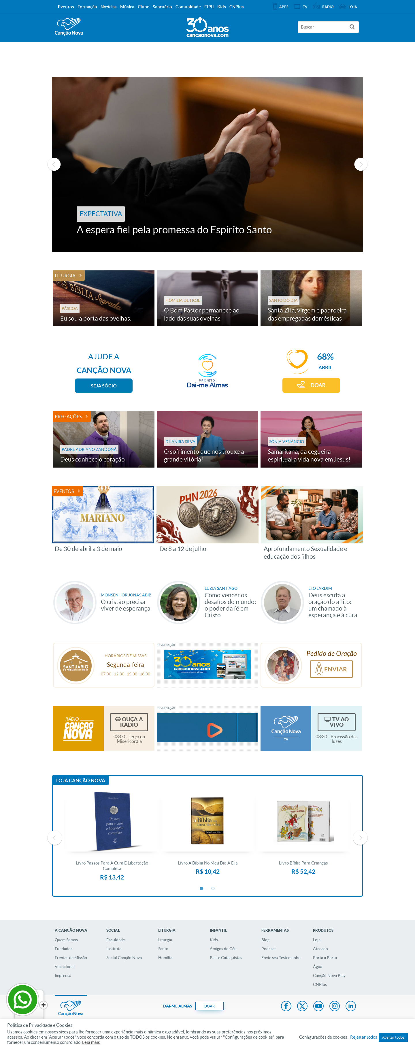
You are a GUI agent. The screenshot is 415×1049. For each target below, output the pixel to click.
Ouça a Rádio (131, 722)
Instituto (114, 948)
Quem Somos (66, 939)
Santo (163, 948)
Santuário (162, 6)
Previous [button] (54, 164)
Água (317, 966)
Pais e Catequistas (226, 957)
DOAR (317, 385)
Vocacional (65, 966)
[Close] (43, 1005)
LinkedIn (350, 1006)
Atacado (320, 948)
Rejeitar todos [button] (363, 1037)
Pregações (68, 416)
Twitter (302, 1006)
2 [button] (213, 888)
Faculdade (115, 939)
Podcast (268, 948)
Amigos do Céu (223, 948)
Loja (316, 939)
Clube (143, 6)
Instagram (334, 1006)
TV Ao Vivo (339, 722)
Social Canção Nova (124, 957)
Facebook (286, 1006)
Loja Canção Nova (80, 780)
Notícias (109, 6)
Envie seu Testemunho (281, 957)
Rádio (328, 7)
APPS (283, 7)
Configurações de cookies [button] (323, 1037)
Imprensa (63, 975)
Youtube (318, 1006)
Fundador (63, 948)
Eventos (64, 491)
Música (127, 6)
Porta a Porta (325, 957)
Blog (265, 939)
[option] (207, 164)
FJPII (209, 6)
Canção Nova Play (329, 975)
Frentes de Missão (71, 957)
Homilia (165, 957)
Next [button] (361, 164)
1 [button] (201, 888)
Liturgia (65, 275)
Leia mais (91, 1042)
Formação (87, 6)
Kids (214, 939)
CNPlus (320, 984)
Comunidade (188, 6)
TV (305, 7)
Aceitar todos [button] (393, 1037)
